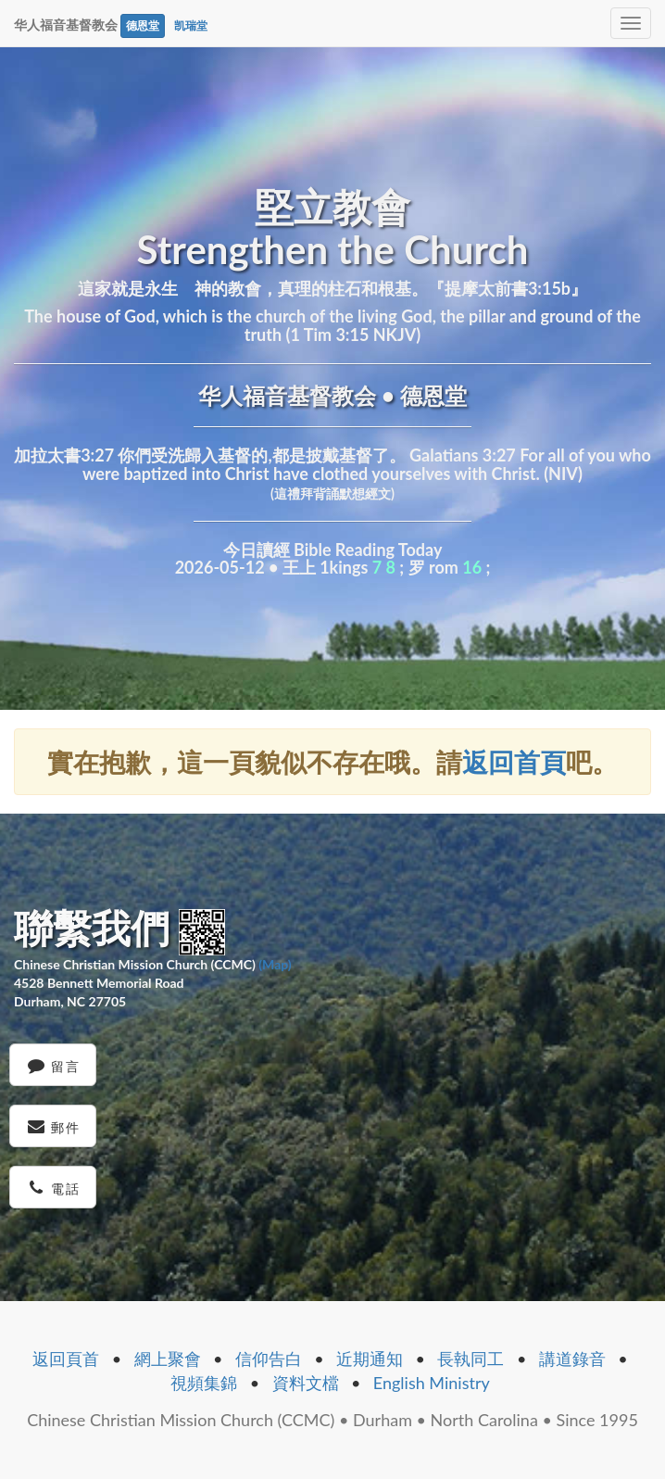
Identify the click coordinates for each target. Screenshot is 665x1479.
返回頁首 (65, 1358)
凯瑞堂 (190, 25)
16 (472, 567)
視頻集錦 (203, 1382)
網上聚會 (167, 1358)
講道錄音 (572, 1358)
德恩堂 (142, 25)
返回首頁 (514, 761)
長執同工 (470, 1358)
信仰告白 (268, 1358)
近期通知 (369, 1358)
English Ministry (431, 1382)
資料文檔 (305, 1382)
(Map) (274, 964)
